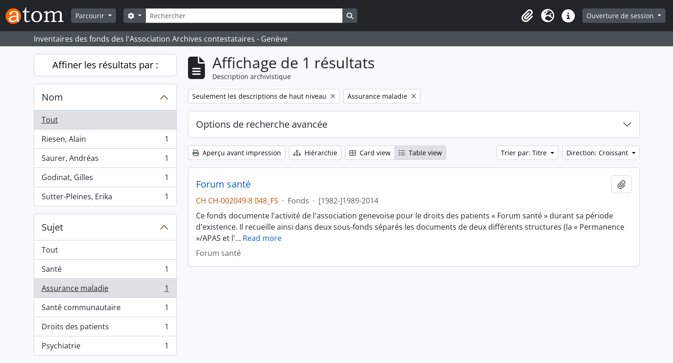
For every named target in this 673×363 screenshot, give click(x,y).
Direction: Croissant (598, 152)
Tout (50, 120)
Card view (370, 152)
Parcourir (90, 15)
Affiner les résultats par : (105, 64)
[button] (527, 16)
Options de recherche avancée (261, 124)
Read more (262, 238)
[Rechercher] (244, 15)
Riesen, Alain (105, 141)
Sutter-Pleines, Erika (105, 198)
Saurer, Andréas (105, 160)
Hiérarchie (315, 152)
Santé (105, 271)
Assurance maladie (105, 290)
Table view (420, 152)
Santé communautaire (105, 309)
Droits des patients (105, 328)
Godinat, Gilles (105, 179)
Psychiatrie (105, 347)
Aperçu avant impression (236, 152)
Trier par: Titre (525, 152)
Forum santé (223, 184)
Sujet (52, 227)
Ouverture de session (621, 15)
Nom (52, 97)
